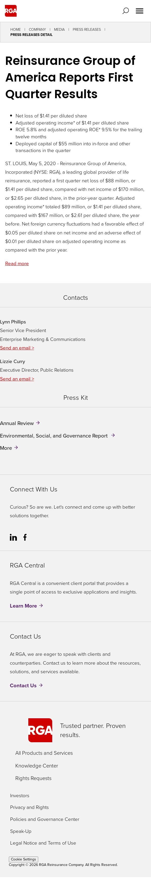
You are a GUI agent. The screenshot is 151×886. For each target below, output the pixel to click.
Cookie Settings (23, 859)
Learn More (23, 606)
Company (37, 29)
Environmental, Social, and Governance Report (54, 435)
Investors (19, 795)
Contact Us (23, 685)
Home (15, 29)
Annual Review (17, 423)
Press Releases (87, 29)
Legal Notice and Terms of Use (43, 843)
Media (59, 29)
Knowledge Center (36, 765)
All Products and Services (44, 753)
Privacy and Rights (29, 807)
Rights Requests (33, 778)
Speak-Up (20, 831)
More (6, 448)
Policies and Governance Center (44, 819)
